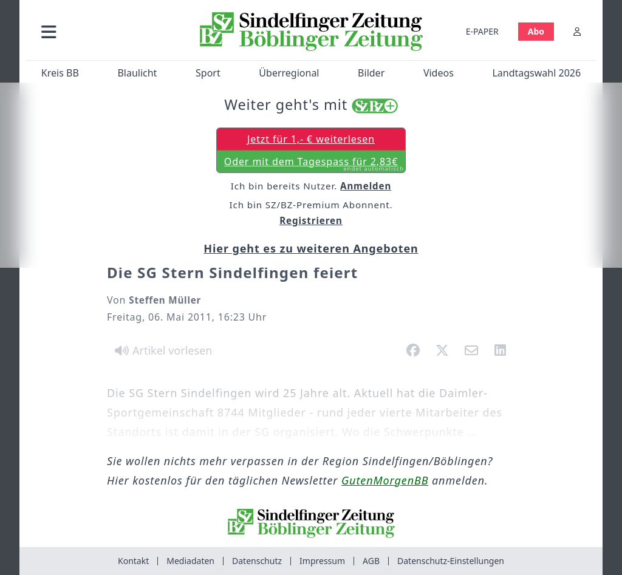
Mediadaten (190, 560)
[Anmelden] (577, 31)
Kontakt (133, 560)
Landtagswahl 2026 (536, 73)
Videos (438, 73)
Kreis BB (60, 73)
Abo (536, 31)
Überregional (289, 73)
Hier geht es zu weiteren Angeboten (310, 248)
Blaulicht (137, 73)
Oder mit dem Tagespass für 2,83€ (314, 164)
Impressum (322, 560)
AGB (371, 560)
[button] (108, 31)
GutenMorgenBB (384, 480)
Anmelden (365, 186)
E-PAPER (482, 31)
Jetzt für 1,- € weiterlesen (311, 139)
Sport (208, 73)
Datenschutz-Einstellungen (450, 560)
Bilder (371, 73)
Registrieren (311, 220)
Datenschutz (257, 560)
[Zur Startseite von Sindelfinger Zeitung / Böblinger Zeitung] (311, 31)
